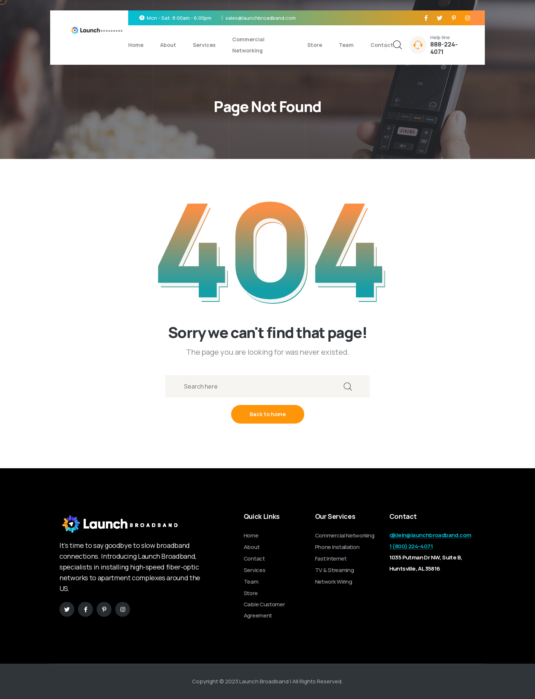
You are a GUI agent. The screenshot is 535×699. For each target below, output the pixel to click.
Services (204, 44)
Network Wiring (333, 581)
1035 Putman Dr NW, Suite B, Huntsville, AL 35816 (426, 562)
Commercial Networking (248, 45)
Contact (381, 44)
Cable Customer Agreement (264, 609)
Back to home (268, 414)
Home (135, 44)
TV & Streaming (334, 570)
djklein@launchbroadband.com (430, 535)
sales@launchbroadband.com (261, 18)
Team (346, 44)
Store (314, 44)
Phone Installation (337, 547)
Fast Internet (331, 558)
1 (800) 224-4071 (411, 546)
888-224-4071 (444, 48)
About (168, 44)
